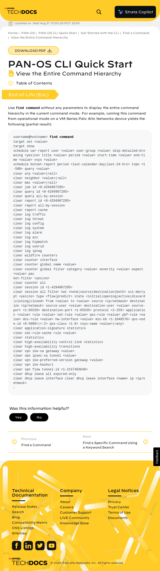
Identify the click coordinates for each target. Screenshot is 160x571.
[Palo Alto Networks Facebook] (17, 549)
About (65, 502)
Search (18, 512)
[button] (156, 456)
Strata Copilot (135, 12)
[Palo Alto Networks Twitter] (40, 549)
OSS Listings (23, 528)
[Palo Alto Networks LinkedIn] (29, 549)
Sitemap (19, 533)
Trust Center (118, 507)
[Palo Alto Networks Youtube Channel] (51, 549)
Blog (16, 517)
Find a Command (136, 33)
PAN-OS (28, 33)
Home (13, 33)
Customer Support (75, 512)
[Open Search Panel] (101, 12)
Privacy (114, 502)
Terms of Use (119, 512)
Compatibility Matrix (29, 522)
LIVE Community (74, 517)
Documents (118, 517)
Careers (66, 507)
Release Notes (24, 506)
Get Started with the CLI (100, 33)
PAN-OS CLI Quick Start (57, 33)
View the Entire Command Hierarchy (39, 37)
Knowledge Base (74, 523)
